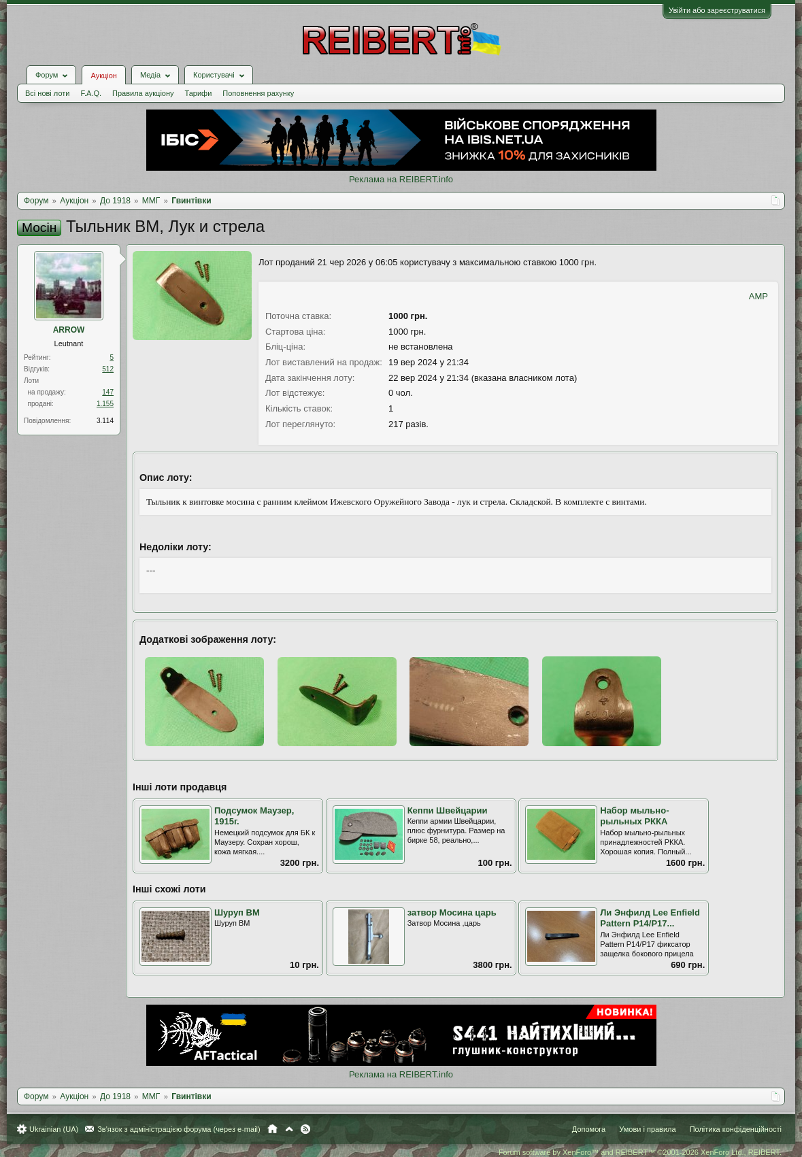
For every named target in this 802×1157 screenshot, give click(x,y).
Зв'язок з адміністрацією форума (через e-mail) (179, 1129)
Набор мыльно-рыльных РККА (634, 816)
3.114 (105, 420)
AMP (758, 296)
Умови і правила (647, 1129)
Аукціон (103, 75)
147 (108, 392)
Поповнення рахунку (258, 93)
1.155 (105, 403)
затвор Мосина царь (452, 912)
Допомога (588, 1129)
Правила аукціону (142, 93)
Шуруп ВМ (237, 912)
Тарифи (198, 93)
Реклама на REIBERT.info (401, 179)
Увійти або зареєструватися (717, 10)
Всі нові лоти (47, 93)
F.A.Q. (90, 93)
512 (108, 369)
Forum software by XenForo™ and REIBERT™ (640, 1152)
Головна (272, 1129)
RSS (305, 1129)
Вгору (289, 1129)
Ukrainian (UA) (53, 1129)
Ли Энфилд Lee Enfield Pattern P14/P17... (650, 918)
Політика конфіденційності (736, 1129)
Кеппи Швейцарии (447, 810)
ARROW (69, 330)
